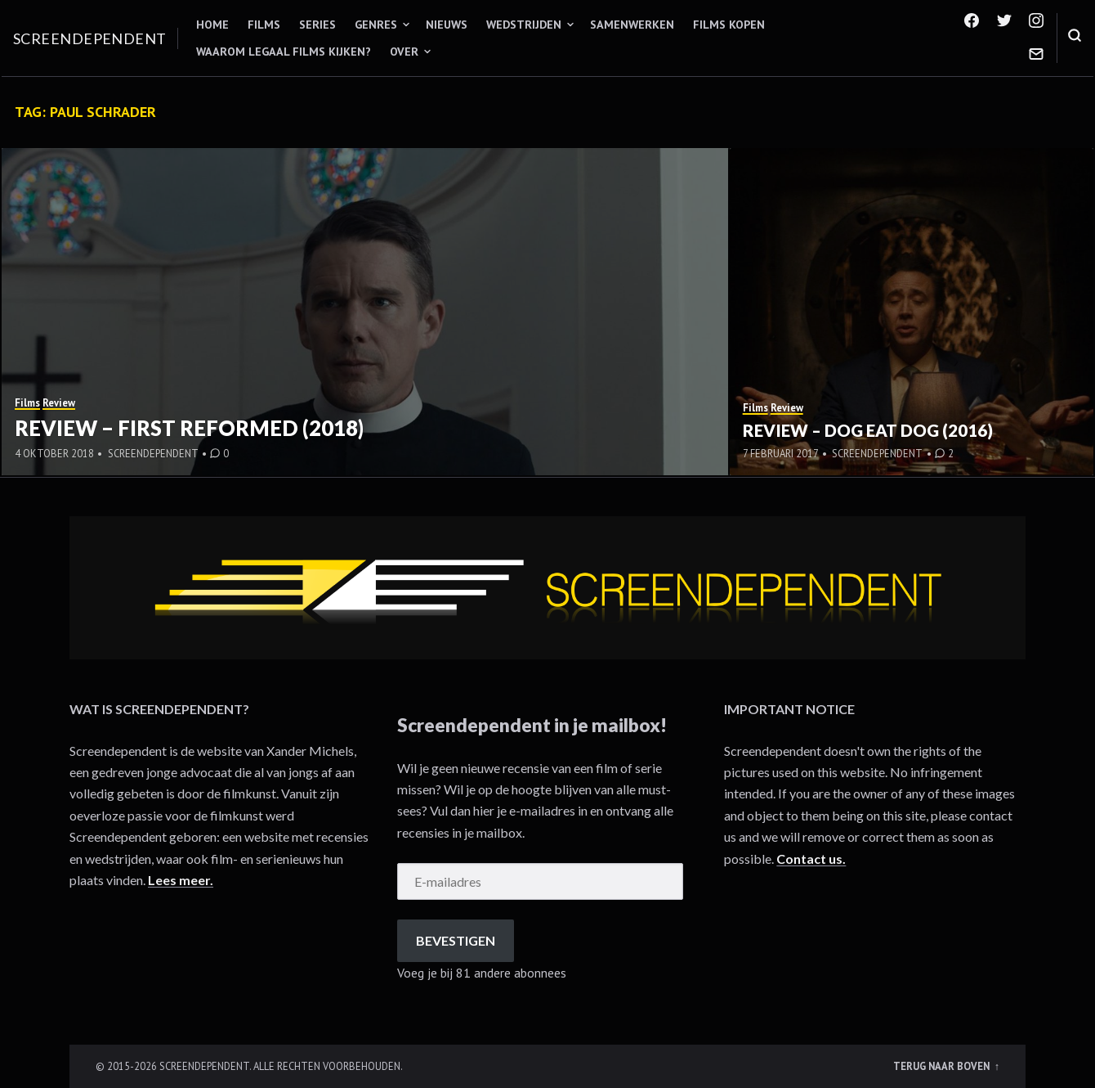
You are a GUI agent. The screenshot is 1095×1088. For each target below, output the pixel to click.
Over (404, 51)
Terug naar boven (942, 1065)
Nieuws (446, 24)
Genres (376, 24)
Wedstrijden (523, 24)
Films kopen (729, 24)
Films (264, 24)
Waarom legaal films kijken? (283, 51)
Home (212, 24)
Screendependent (90, 38)
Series (317, 24)
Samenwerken (632, 24)
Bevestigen (455, 940)
